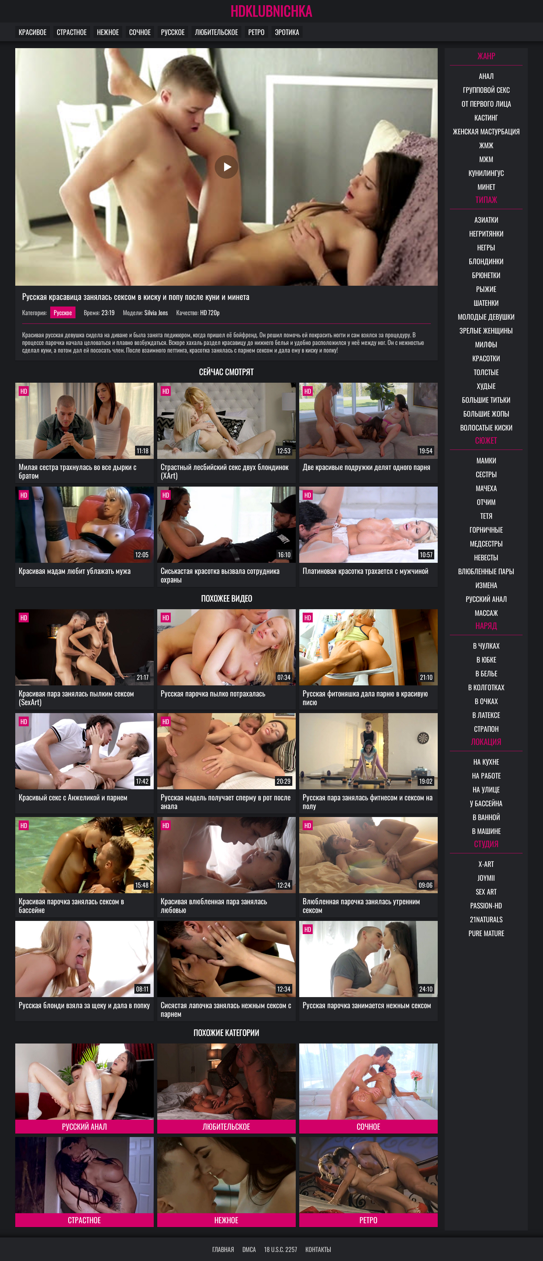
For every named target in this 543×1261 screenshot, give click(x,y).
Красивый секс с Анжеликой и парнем (73, 796)
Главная (223, 1249)
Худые (486, 386)
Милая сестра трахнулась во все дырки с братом (77, 471)
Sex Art (486, 891)
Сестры (486, 474)
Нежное (108, 32)
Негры (486, 247)
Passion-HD (486, 905)
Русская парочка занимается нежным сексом (367, 1004)
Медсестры (486, 543)
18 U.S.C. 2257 (280, 1249)
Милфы (486, 344)
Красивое (32, 32)
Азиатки (486, 219)
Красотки (486, 358)
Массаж (486, 612)
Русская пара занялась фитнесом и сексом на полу (368, 801)
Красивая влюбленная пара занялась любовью (214, 905)
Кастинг (486, 117)
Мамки (486, 460)
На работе (486, 775)
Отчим (486, 502)
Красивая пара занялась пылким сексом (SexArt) (76, 697)
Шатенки (486, 303)
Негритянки (486, 233)
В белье (486, 673)
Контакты (318, 1249)
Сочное (140, 32)
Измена (486, 585)
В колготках (486, 687)
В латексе (486, 715)
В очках (486, 701)
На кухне (486, 761)
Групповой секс (486, 90)
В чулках (486, 645)
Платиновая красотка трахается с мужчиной (365, 570)
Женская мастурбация (486, 131)
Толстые (486, 372)
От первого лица (486, 103)
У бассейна (486, 803)
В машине (486, 831)
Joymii (486, 877)
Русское (173, 32)
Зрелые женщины (486, 330)
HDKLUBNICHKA (271, 10)
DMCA (249, 1249)
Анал (486, 76)
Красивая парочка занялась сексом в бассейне (71, 905)
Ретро (256, 32)
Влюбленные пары (486, 571)
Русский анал (84, 1126)
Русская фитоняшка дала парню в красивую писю (365, 697)
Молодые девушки (486, 316)
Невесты (486, 557)
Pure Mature (486, 933)
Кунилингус (486, 173)
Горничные (486, 529)
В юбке (486, 659)
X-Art (486, 864)
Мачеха (486, 488)
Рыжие (486, 289)
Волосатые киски (486, 427)
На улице (486, 789)
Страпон (486, 728)
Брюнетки (486, 275)
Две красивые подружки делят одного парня (366, 466)
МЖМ (486, 159)
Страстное (72, 32)
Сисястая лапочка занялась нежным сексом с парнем (226, 1009)
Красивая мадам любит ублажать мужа (75, 570)
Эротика (287, 32)
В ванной (486, 817)
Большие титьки (486, 399)
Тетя (486, 515)
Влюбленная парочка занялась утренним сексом (361, 905)
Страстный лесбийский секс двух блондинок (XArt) (224, 471)
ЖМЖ (486, 145)
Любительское (216, 32)
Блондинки (486, 261)
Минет (486, 186)
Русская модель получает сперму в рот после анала (226, 801)
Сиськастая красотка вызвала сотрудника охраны (220, 575)
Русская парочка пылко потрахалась (213, 693)
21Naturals (486, 919)
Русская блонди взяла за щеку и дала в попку (84, 1004)
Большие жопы (486, 413)
